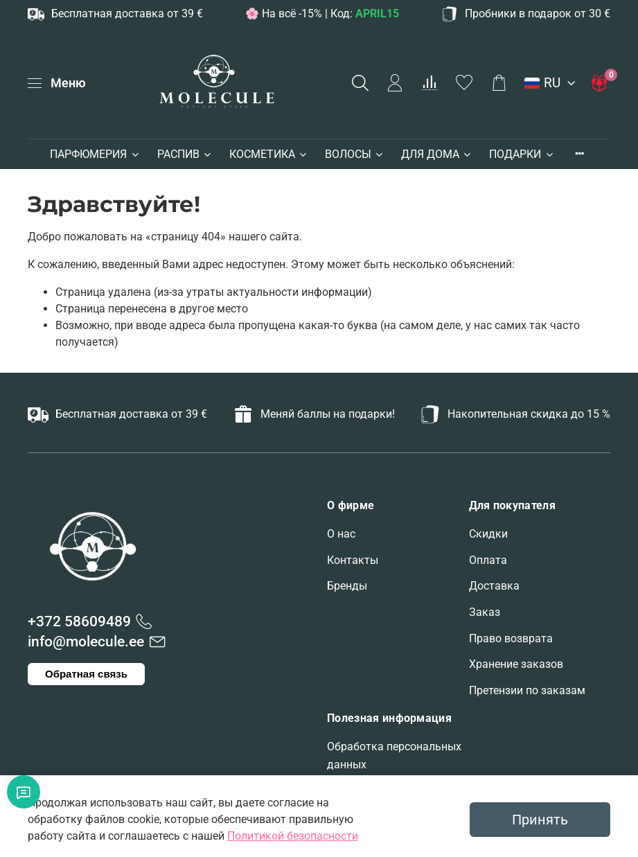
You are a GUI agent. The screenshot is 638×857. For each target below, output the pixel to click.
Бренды (347, 585)
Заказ (484, 612)
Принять (540, 819)
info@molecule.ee (86, 641)
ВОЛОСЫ (354, 154)
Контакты (352, 560)
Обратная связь (86, 674)
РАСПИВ (185, 154)
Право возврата (511, 638)
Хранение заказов (516, 664)
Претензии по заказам (527, 690)
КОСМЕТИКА (268, 154)
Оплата (488, 560)
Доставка (494, 585)
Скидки (488, 533)
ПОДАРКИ (521, 154)
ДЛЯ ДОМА (436, 154)
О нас (341, 533)
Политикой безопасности (292, 835)
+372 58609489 (79, 621)
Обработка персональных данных (394, 755)
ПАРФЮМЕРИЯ (95, 154)
